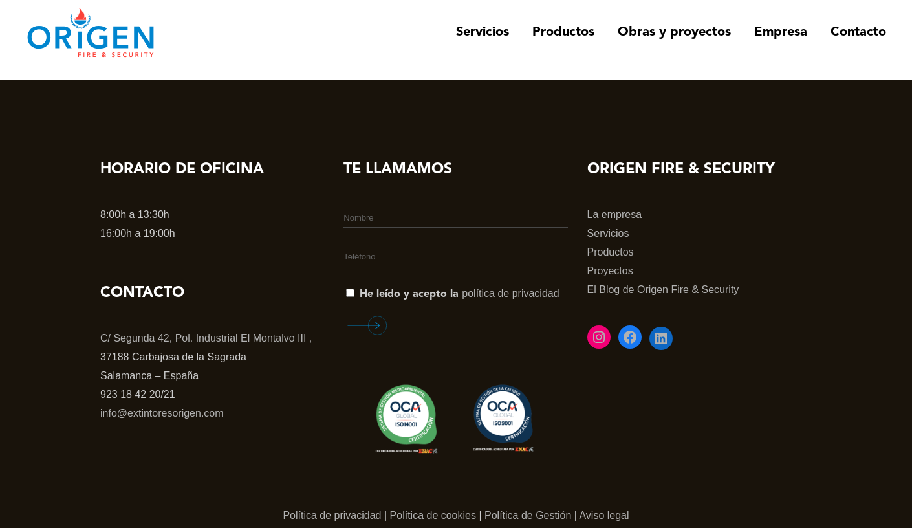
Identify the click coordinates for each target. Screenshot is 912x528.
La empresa (614, 214)
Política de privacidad (332, 515)
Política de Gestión (527, 515)
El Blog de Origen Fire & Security (663, 289)
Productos (610, 252)
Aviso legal (604, 515)
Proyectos (610, 270)
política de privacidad (510, 293)
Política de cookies (433, 515)
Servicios (608, 233)
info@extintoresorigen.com (162, 413)
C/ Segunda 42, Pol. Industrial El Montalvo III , (206, 338)
